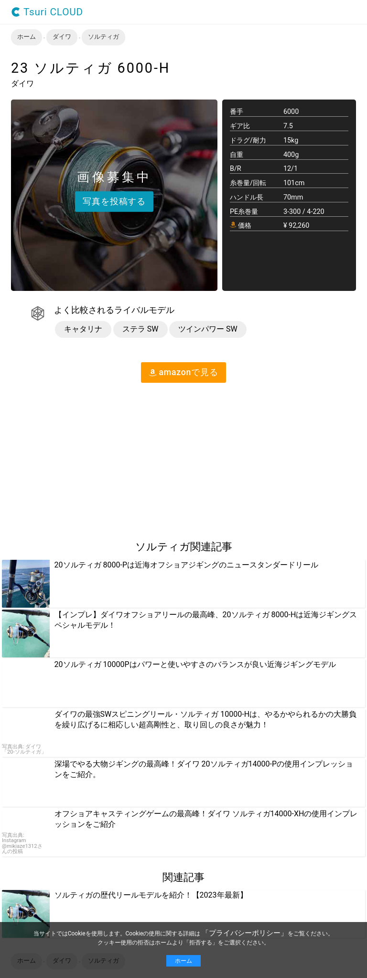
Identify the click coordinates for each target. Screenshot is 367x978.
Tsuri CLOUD (47, 12)
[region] (80, 457)
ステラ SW (140, 328)
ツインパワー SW (207, 328)
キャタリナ (83, 328)
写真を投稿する (114, 201)
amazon (183, 372)
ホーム (183, 960)
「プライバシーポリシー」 (245, 933)
